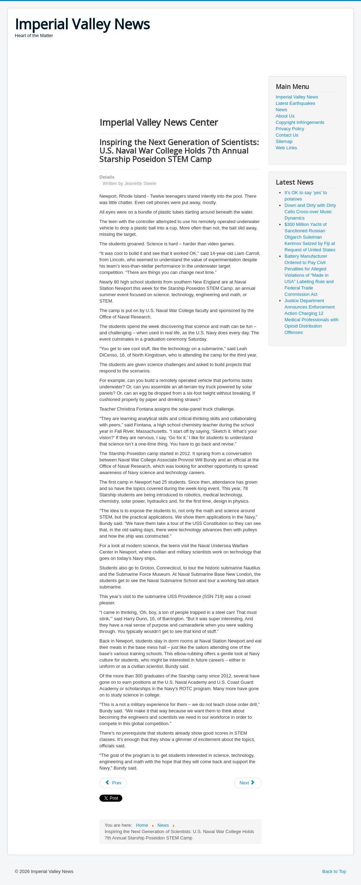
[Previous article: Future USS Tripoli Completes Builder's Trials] (113, 783)
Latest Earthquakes (295, 103)
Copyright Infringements (300, 122)
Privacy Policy (290, 128)
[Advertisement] (143, 58)
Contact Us (287, 135)
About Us (285, 116)
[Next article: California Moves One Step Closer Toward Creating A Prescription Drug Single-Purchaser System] (248, 783)
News (281, 109)
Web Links (286, 147)
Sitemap (284, 141)
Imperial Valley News (297, 97)
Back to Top (334, 871)
